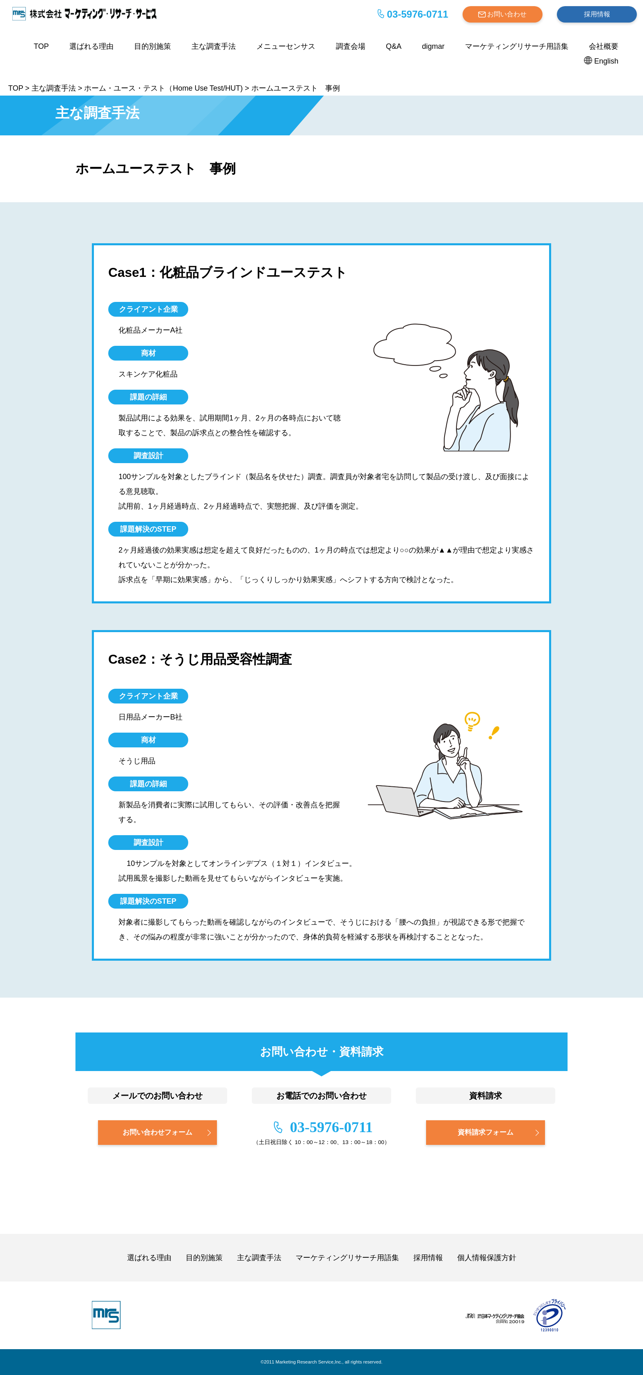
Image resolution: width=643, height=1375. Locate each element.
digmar (433, 46)
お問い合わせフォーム (157, 1132)
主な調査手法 (214, 46)
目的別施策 (152, 46)
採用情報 (597, 14)
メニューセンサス (285, 46)
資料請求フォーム (485, 1132)
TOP (41, 46)
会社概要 (603, 46)
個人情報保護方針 (486, 1258)
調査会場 (350, 46)
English (606, 61)
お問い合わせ (507, 14)
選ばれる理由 (91, 46)
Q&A (393, 46)
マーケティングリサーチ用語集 (516, 46)
